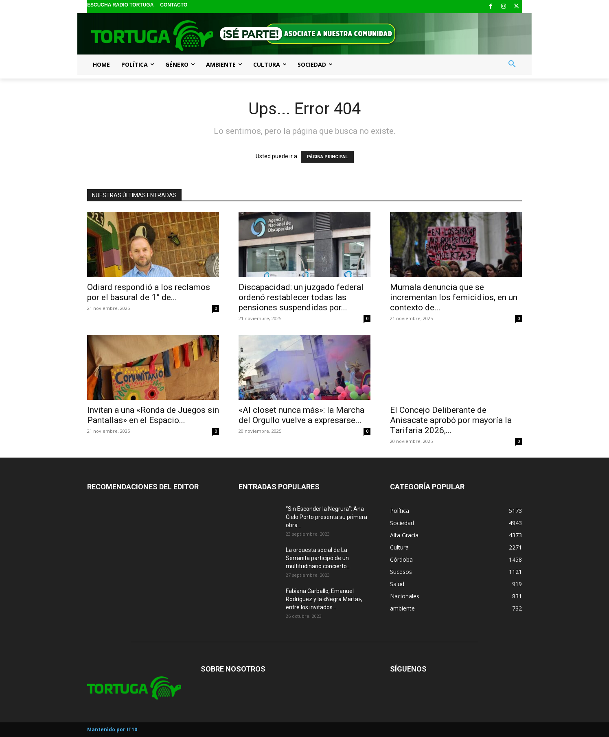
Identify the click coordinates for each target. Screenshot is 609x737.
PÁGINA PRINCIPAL (327, 156)
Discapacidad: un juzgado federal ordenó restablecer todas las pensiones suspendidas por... (301, 297)
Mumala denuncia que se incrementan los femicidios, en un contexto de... (453, 297)
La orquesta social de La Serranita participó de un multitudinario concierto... (318, 558)
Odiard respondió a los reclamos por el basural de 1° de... (148, 292)
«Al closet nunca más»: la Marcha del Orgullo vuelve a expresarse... (301, 415)
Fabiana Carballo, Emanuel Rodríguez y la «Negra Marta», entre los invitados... (324, 599)
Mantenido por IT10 (112, 729)
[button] (512, 64)
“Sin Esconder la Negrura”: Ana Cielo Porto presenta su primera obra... (326, 517)
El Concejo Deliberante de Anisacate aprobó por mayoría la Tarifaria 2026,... (451, 420)
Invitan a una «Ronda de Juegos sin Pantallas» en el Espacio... (153, 415)
